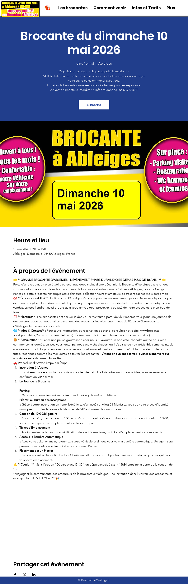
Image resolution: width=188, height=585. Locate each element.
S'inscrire (94, 105)
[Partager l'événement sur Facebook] (15, 574)
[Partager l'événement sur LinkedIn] (34, 574)
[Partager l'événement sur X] (24, 574)
